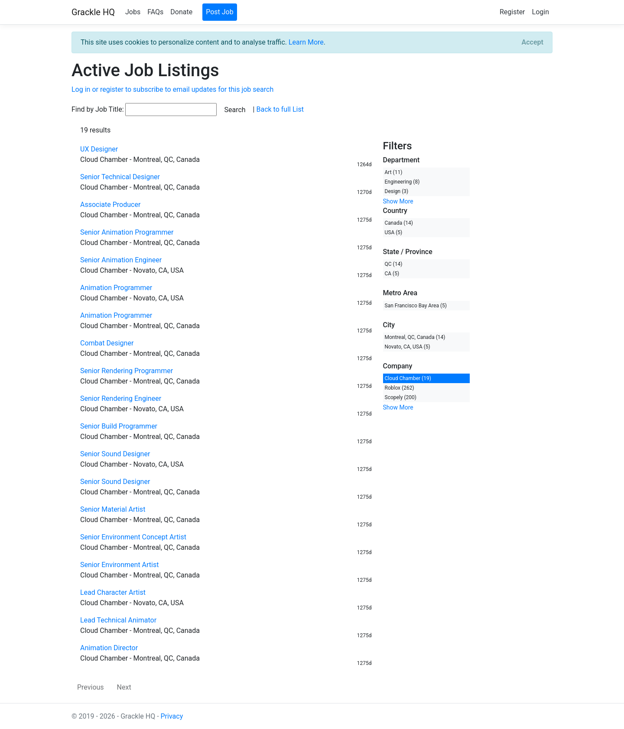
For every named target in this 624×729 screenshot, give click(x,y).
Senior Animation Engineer (121, 260)
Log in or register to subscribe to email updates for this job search (172, 89)
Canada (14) (399, 223)
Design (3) (397, 191)
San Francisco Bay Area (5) (416, 306)
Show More (398, 201)
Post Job (220, 12)
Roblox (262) (399, 388)
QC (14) (394, 264)
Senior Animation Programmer (126, 232)
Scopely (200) (400, 397)
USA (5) (394, 232)
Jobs (132, 12)
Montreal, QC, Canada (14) (415, 337)
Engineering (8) (402, 182)
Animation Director (109, 648)
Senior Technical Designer (120, 177)
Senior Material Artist (112, 509)
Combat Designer (106, 343)
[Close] (532, 42)
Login (540, 12)
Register (512, 12)
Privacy (172, 716)
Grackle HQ (93, 12)
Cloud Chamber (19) (408, 378)
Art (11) (394, 172)
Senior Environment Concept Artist (133, 537)
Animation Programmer (116, 288)
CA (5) (392, 274)
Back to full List (279, 109)
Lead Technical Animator (118, 620)
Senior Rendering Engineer (120, 398)
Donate (181, 12)
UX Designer (99, 149)
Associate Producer (110, 204)
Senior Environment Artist (119, 565)
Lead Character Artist (113, 592)
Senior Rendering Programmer (126, 371)
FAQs (155, 12)
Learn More (306, 42)
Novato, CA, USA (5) (407, 347)
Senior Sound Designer (115, 454)
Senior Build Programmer (118, 426)
